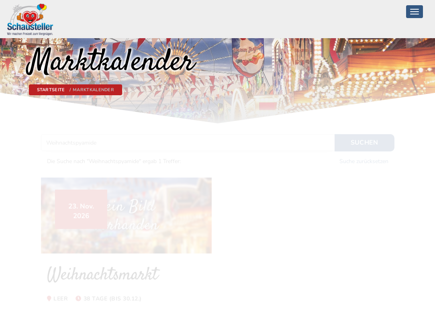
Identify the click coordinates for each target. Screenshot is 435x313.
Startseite (51, 90)
